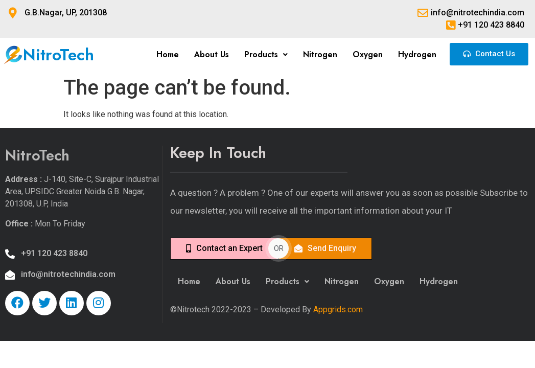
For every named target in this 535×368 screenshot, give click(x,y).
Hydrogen (417, 54)
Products (266, 54)
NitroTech (58, 54)
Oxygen (368, 54)
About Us (211, 54)
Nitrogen (320, 54)
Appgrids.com (338, 309)
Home (167, 54)
